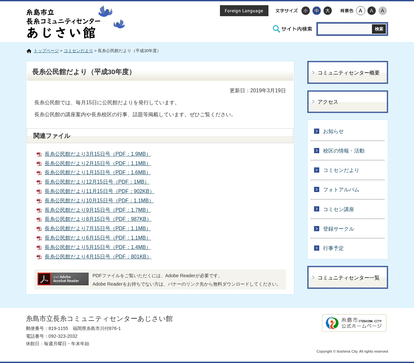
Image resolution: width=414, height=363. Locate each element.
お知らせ (333, 131)
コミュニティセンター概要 (349, 72)
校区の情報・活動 (344, 150)
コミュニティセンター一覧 (349, 277)
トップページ (46, 50)
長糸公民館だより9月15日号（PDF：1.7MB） (98, 210)
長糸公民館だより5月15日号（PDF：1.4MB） (98, 247)
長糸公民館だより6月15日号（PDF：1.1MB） (98, 238)
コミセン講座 (338, 209)
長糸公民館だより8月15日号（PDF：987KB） (98, 219)
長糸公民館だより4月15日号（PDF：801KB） (98, 256)
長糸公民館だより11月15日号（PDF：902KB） (100, 191)
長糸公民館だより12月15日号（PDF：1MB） (97, 182)
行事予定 (333, 248)
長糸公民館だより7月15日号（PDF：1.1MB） (98, 228)
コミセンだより (78, 50)
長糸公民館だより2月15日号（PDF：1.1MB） (98, 163)
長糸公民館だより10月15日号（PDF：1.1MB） (99, 200)
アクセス (328, 102)
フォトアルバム (341, 189)
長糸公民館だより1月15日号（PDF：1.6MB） (98, 172)
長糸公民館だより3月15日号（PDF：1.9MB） (98, 154)
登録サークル (338, 229)
